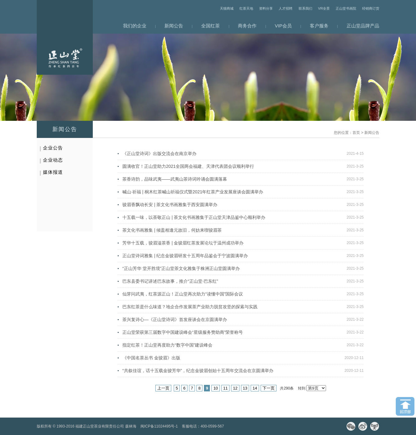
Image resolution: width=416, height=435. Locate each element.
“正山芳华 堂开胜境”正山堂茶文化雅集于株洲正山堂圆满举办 (181, 268)
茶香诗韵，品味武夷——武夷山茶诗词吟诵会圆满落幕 (174, 179)
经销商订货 (370, 8)
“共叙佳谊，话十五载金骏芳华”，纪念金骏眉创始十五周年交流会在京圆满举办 (197, 370)
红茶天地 (246, 8)
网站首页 (65, 37)
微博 (362, 426)
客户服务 (319, 25)
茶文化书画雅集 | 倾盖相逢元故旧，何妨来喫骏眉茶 (172, 230)
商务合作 (247, 25)
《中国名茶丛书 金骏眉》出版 (151, 357)
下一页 (268, 388)
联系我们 (305, 8)
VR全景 (324, 8)
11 (225, 388)
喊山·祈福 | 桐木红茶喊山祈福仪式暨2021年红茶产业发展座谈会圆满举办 (192, 191)
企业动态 (53, 160)
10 (215, 388)
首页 (356, 132)
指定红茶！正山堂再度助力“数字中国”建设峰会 (167, 345)
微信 (351, 426)
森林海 (130, 426)
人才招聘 (285, 8)
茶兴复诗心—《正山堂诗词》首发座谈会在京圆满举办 (174, 319)
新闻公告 (173, 25)
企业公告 (53, 147)
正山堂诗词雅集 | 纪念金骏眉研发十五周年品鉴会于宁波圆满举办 (185, 255)
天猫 (374, 426)
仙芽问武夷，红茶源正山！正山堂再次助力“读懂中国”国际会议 (182, 293)
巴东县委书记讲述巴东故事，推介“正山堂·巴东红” (170, 281)
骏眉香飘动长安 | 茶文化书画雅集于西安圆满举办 (169, 204)
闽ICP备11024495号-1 (159, 426)
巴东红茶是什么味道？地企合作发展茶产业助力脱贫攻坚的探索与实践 (190, 306)
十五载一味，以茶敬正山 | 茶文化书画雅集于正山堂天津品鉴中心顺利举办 (193, 217)
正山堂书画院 (346, 8)
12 (235, 388)
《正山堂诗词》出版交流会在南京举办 (159, 153)
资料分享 (266, 8)
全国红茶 (210, 25)
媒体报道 (53, 172)
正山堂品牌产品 (363, 25)
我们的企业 (134, 25)
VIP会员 (283, 25)
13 (245, 388)
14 (255, 388)
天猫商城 (227, 8)
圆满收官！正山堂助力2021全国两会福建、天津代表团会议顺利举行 (188, 166)
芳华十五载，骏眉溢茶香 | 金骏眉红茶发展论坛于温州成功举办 (182, 242)
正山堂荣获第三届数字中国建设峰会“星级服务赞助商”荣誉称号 (182, 332)
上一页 (163, 388)
